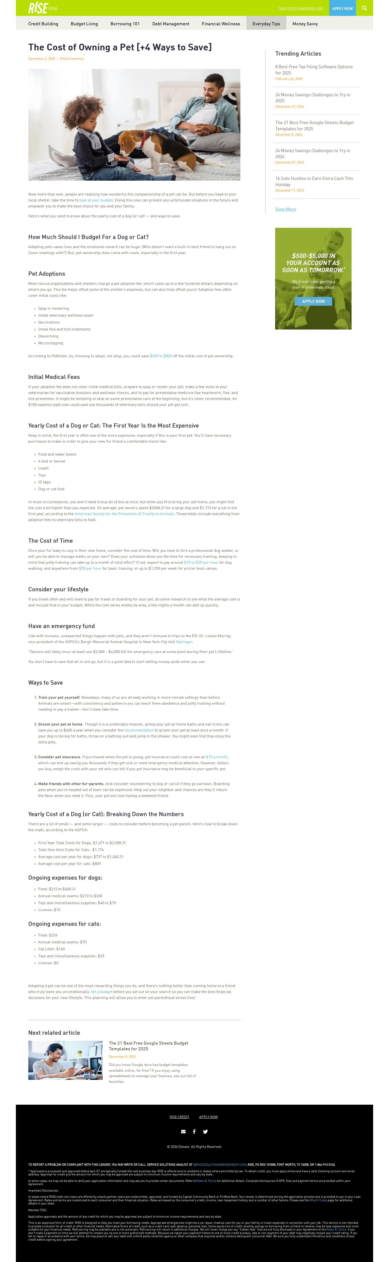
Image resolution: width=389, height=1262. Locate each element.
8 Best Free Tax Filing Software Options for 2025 (314, 70)
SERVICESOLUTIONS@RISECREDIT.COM (219, 1164)
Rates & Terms (206, 1181)
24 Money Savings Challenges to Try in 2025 (312, 98)
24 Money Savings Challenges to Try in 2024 (312, 154)
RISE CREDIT (179, 1117)
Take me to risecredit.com (300, 8)
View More (285, 209)
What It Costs (318, 1200)
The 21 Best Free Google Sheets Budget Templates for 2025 (314, 126)
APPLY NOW (208, 1117)
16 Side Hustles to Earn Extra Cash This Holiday (314, 181)
